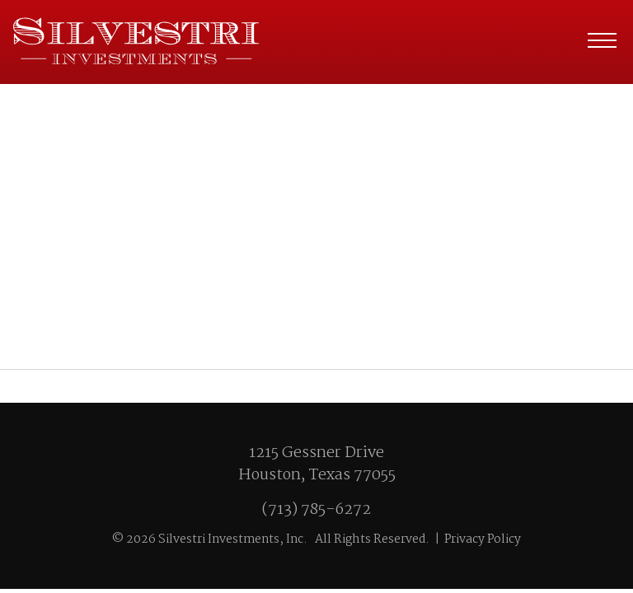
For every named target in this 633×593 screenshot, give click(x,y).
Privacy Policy (482, 539)
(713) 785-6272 (316, 509)
